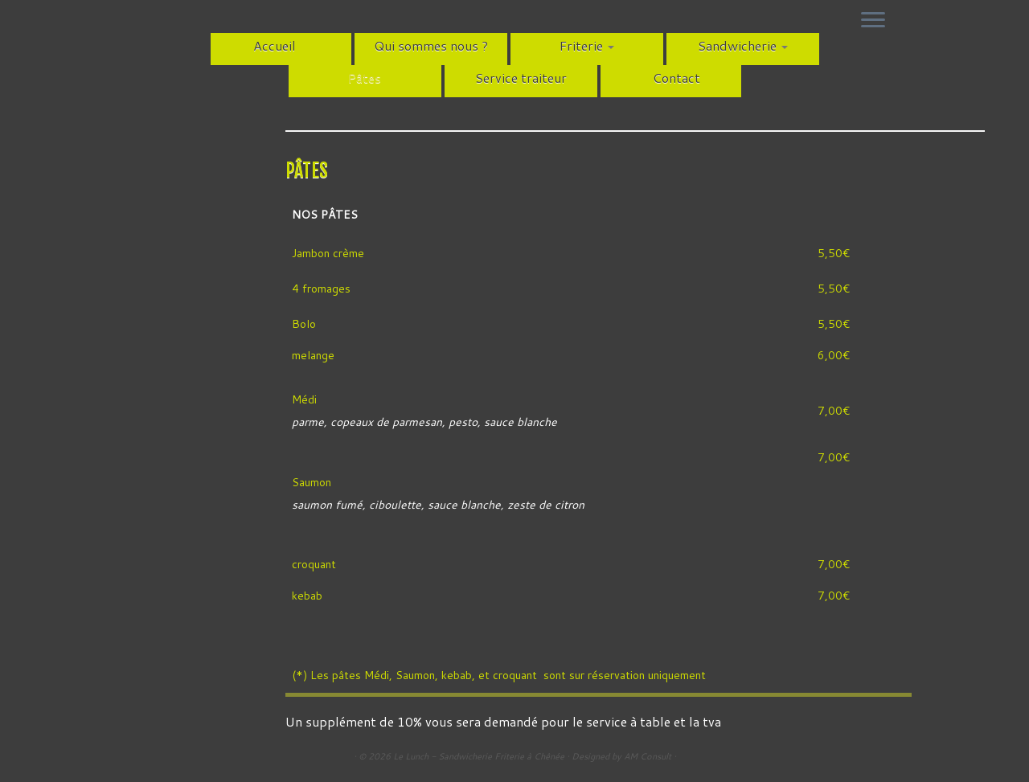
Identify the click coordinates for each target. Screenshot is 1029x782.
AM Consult (647, 756)
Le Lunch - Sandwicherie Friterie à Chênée (478, 756)
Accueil (274, 45)
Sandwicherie (743, 45)
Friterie (587, 45)
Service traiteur (521, 77)
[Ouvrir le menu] (873, 21)
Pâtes (364, 77)
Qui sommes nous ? (431, 45)
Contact (676, 77)
